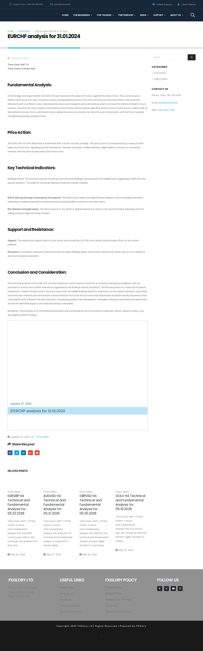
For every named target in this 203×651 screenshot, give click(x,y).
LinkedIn (23, 452)
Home (65, 15)
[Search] (191, 57)
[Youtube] (173, 588)
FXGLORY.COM (166, 110)
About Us (175, 15)
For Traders (104, 15)
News (143, 15)
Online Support (164, 4)
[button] (192, 15)
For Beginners (81, 15)
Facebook (10, 452)
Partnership (125, 15)
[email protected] (24, 592)
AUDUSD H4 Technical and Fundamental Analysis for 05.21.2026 (54, 505)
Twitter (16, 452)
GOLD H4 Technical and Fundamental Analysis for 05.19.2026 (130, 502)
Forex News (42, 436)
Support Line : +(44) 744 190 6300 (26, 4)
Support (158, 15)
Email (37, 452)
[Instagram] (180, 588)
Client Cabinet (189, 4)
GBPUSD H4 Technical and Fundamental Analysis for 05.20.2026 (91, 505)
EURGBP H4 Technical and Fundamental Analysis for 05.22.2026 (19, 505)
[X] (166, 588)
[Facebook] (159, 588)
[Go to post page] (24, 480)
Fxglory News (161, 79)
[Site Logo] (20, 15)
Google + (30, 452)
